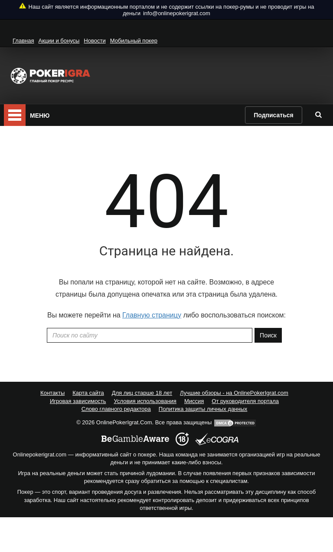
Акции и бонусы (58, 40)
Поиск (268, 335)
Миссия (194, 401)
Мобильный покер (133, 40)
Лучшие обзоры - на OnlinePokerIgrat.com (234, 393)
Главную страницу (151, 315)
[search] (318, 115)
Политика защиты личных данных (203, 409)
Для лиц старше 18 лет (142, 393)
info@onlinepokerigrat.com (176, 13)
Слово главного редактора (116, 409)
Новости (94, 40)
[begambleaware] (135, 439)
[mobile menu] (14, 115)
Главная (23, 40)
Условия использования (145, 401)
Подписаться (274, 115)
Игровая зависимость (78, 401)
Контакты (52, 393)
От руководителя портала (245, 401)
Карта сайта (88, 393)
